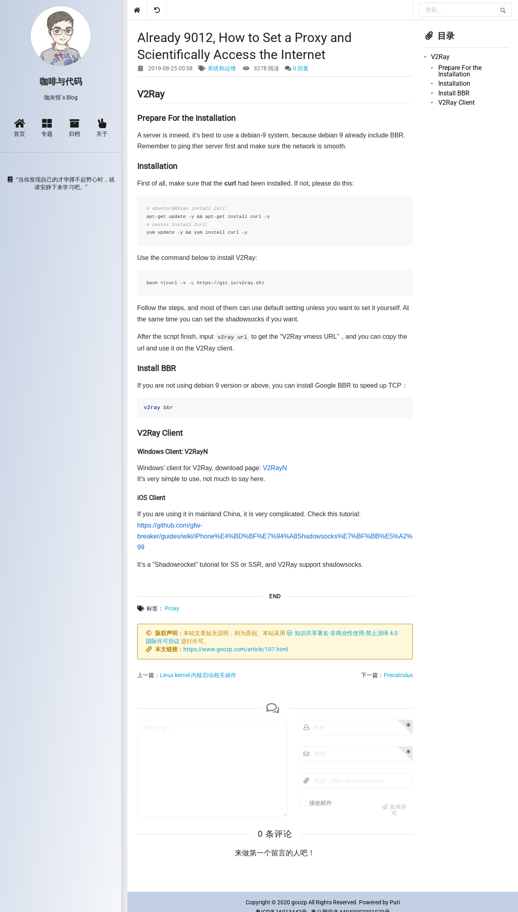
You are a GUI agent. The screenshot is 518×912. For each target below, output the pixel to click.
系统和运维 (222, 68)
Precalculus (398, 675)
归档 (74, 127)
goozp (299, 902)
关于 (102, 127)
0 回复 (301, 68)
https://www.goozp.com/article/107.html (235, 649)
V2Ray (440, 57)
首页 (19, 127)
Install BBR (453, 93)
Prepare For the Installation (460, 71)
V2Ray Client (456, 102)
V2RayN (275, 467)
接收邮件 (320, 803)
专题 (47, 127)
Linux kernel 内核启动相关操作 (198, 675)
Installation (454, 83)
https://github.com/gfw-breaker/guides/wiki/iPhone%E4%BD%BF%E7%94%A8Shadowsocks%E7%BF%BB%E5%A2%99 (274, 536)
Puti (395, 902)
